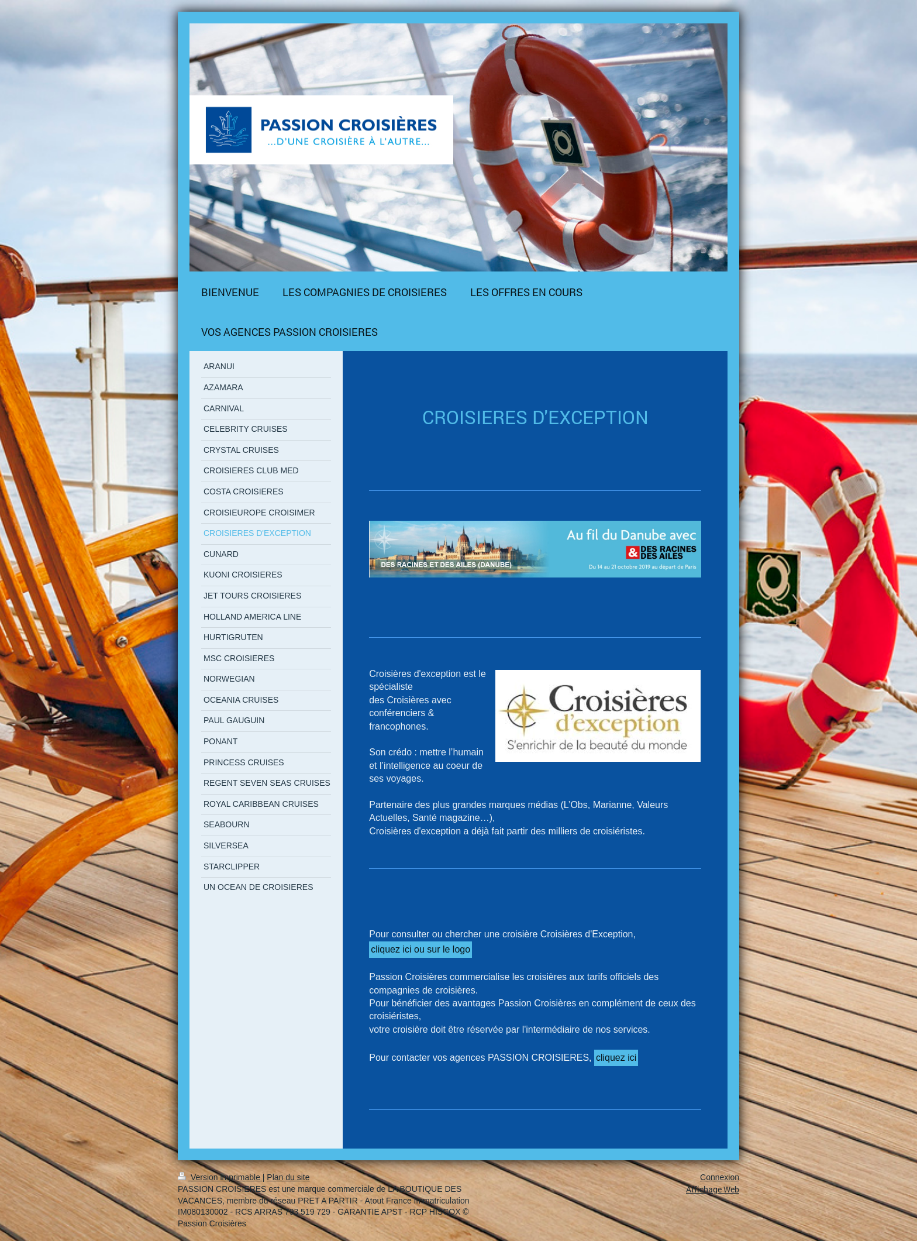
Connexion (719, 1177)
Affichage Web (712, 1189)
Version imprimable (220, 1177)
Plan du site (288, 1177)
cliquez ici (616, 1058)
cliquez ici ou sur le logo (420, 949)
